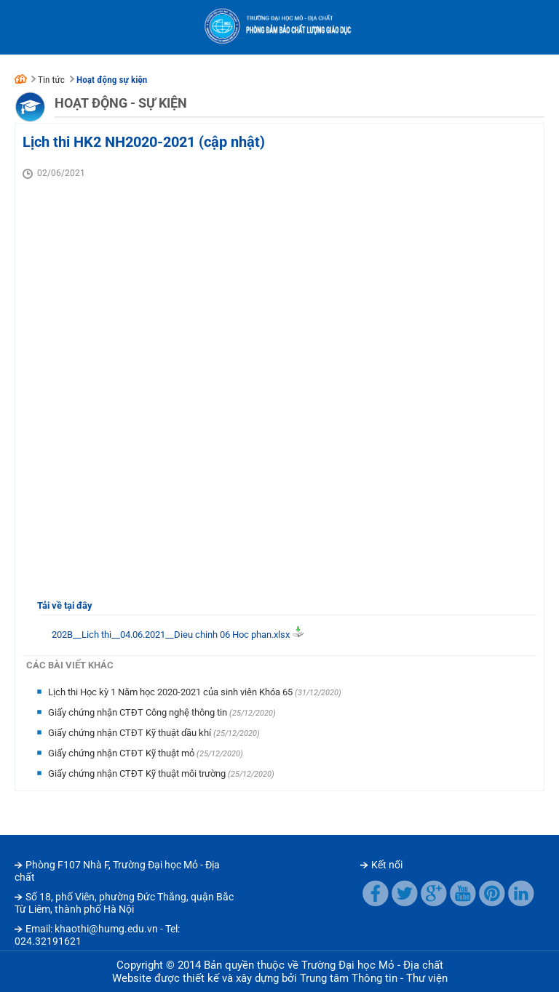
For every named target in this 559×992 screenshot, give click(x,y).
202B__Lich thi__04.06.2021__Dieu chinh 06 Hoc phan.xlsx (171, 634)
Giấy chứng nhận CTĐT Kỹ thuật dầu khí (130, 732)
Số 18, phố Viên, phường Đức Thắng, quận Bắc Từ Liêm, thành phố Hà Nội (124, 903)
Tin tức (51, 79)
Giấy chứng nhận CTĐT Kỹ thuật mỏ (122, 753)
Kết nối (387, 865)
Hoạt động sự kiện (111, 79)
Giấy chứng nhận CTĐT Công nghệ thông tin (138, 712)
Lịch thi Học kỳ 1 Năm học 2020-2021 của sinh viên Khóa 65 (171, 692)
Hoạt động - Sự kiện (121, 103)
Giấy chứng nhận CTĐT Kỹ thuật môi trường (138, 773)
